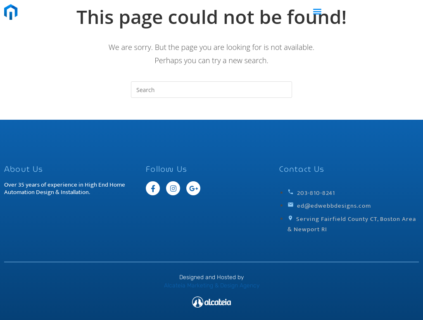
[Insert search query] (211, 89)
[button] (317, 11)
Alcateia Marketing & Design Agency (211, 285)
